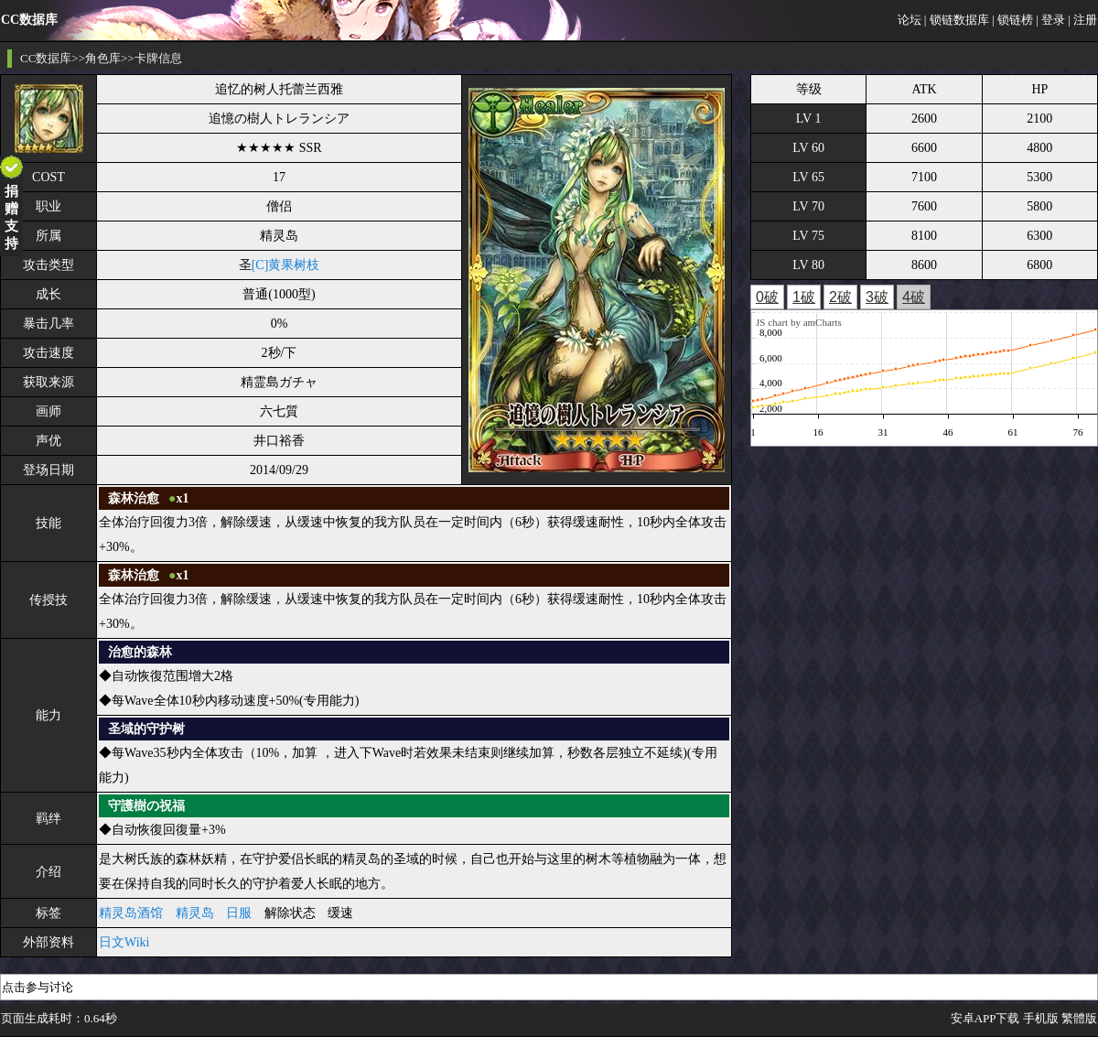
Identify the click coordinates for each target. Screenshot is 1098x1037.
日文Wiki (124, 942)
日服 (239, 913)
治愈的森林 (140, 652)
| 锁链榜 (1012, 20)
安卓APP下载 (985, 1018)
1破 (803, 297)
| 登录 (1050, 20)
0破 (767, 297)
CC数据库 (45, 58)
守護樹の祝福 (146, 806)
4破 (913, 297)
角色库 (103, 58)
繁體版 (1079, 1018)
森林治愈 (133, 498)
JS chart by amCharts (799, 322)
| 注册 (1082, 20)
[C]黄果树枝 (286, 265)
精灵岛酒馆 (131, 913)
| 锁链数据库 (956, 20)
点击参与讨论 (37, 987)
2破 (840, 297)
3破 (877, 297)
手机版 (1041, 1018)
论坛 (909, 20)
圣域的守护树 (146, 729)
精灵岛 (195, 913)
